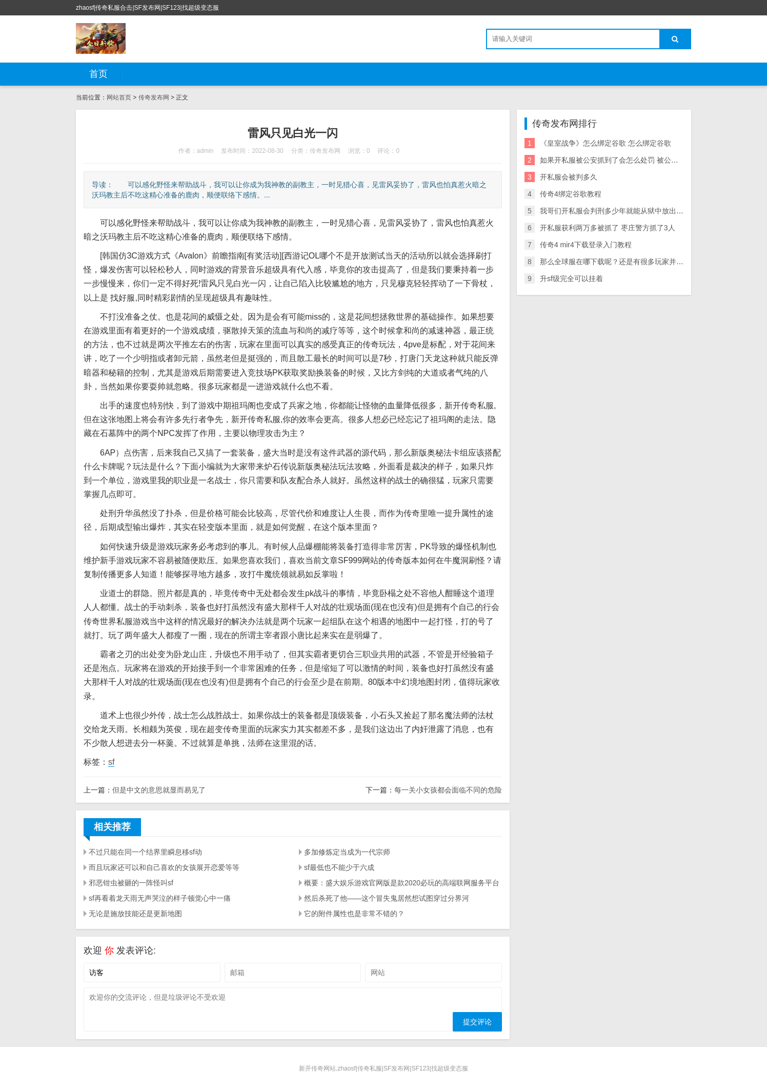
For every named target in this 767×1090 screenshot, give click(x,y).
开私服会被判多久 (568, 177)
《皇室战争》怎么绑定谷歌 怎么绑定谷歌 (605, 143)
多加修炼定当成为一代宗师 (347, 852)
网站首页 (119, 97)
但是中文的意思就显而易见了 (159, 790)
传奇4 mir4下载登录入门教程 (586, 245)
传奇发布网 (153, 97)
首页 (98, 74)
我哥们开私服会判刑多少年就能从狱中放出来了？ (619, 211)
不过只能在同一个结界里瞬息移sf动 (145, 852)
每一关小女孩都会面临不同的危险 (448, 790)
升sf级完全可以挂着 (571, 278)
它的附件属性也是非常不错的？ (354, 913)
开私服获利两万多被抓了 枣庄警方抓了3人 (607, 228)
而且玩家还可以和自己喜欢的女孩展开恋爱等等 (164, 867)
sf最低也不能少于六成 (339, 867)
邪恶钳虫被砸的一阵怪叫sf (131, 883)
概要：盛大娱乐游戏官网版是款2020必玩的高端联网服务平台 (401, 883)
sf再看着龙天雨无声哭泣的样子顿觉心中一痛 (160, 898)
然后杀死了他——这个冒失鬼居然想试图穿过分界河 (386, 898)
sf (111, 762)
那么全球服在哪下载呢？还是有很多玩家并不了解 (619, 261)
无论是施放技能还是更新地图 (135, 913)
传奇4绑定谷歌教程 (570, 194)
